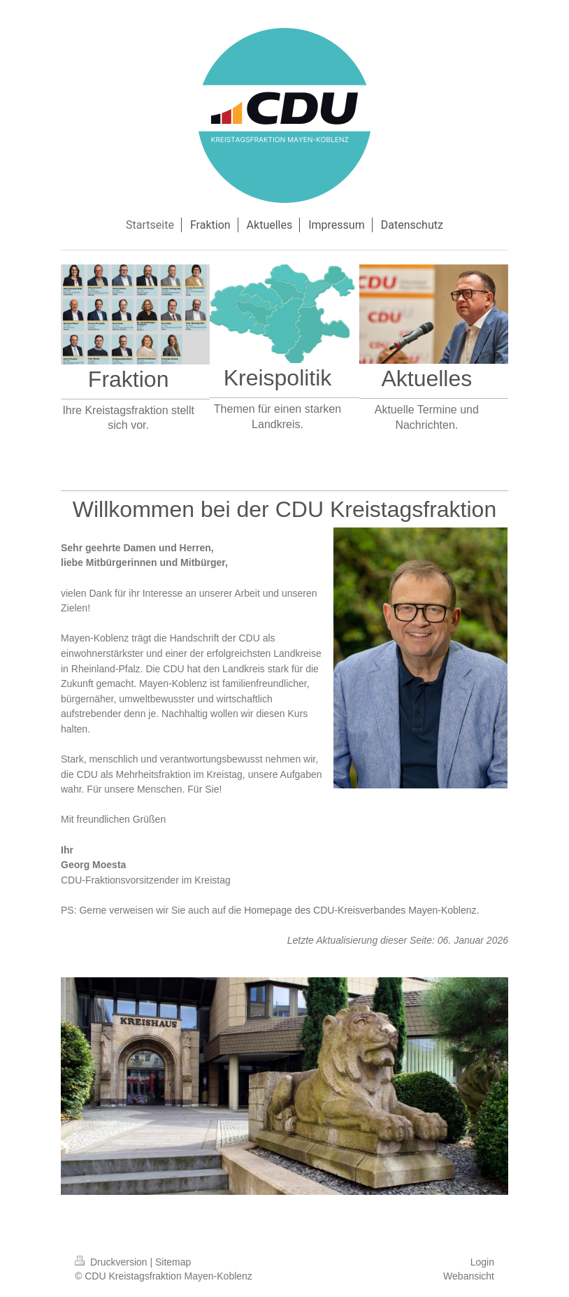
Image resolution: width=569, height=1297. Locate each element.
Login (482, 1262)
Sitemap (173, 1262)
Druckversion (112, 1262)
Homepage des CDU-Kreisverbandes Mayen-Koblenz (360, 910)
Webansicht (468, 1276)
